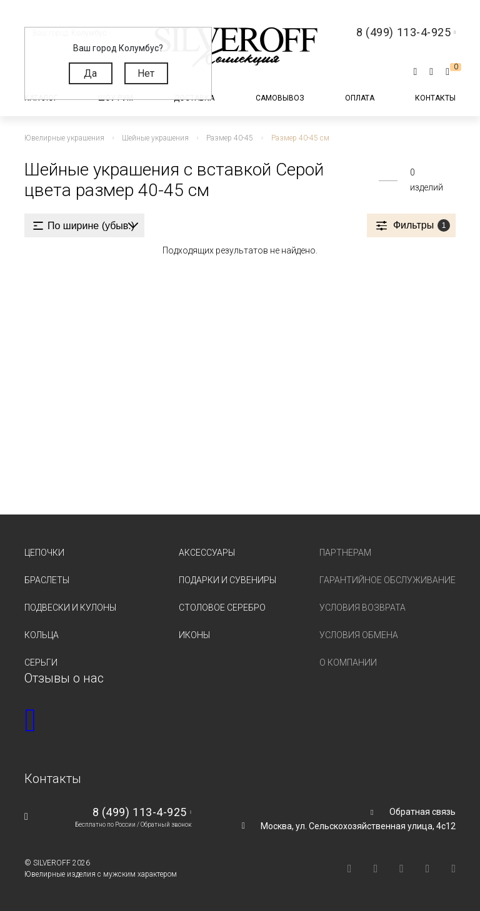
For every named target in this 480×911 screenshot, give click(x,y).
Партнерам (345, 553)
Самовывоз (280, 98)
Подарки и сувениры (227, 580)
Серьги (41, 662)
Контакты (435, 98)
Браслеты (46, 580)
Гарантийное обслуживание (387, 580)
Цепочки (44, 553)
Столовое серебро (222, 608)
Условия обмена (358, 635)
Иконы (194, 635)
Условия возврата (362, 608)
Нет (146, 73)
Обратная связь (422, 812)
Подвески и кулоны (70, 608)
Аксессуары (207, 553)
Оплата (359, 98)
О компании (348, 662)
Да (90, 73)
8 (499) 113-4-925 (139, 812)
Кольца (41, 635)
